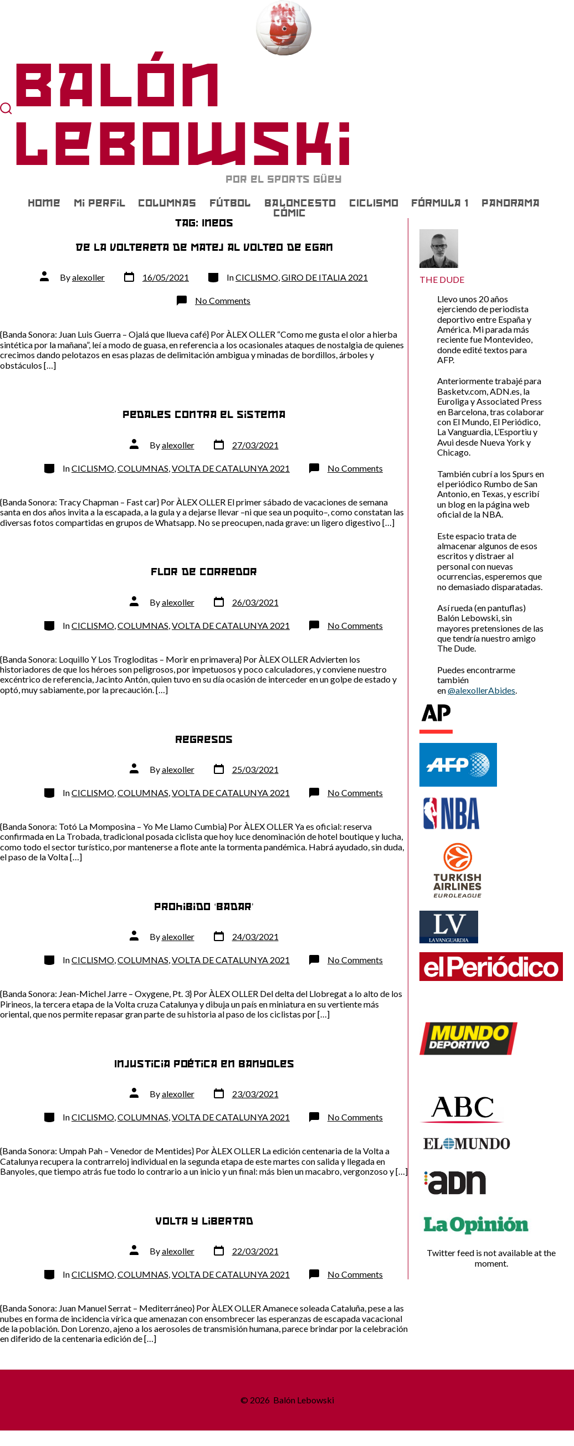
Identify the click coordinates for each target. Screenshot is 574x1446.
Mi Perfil (99, 203)
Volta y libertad (204, 1221)
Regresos (204, 739)
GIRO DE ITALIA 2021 (324, 277)
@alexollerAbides (481, 690)
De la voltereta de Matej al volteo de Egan (204, 247)
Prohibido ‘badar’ (203, 906)
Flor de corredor (204, 571)
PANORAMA (510, 203)
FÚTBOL (230, 203)
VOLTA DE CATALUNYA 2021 (231, 468)
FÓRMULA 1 (439, 203)
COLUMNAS (167, 203)
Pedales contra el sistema (203, 414)
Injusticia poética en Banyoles (204, 1064)
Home (44, 203)
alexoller (88, 277)
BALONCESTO (300, 203)
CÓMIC (289, 213)
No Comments (222, 300)
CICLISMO (373, 203)
